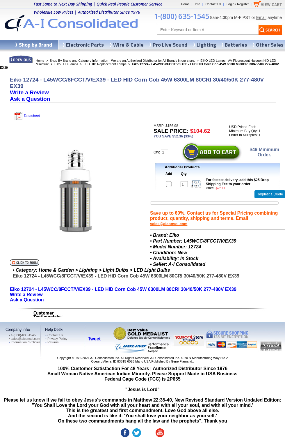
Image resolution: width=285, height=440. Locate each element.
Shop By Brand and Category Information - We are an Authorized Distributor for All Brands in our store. (122, 60)
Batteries (236, 45)
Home (185, 4)
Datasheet (27, 116)
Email (261, 17)
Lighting (206, 45)
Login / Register (238, 4)
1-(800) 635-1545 (181, 16)
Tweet (94, 338)
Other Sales (270, 45)
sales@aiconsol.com (168, 224)
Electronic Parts (85, 45)
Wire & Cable (128, 45)
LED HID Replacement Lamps (105, 64)
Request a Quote (269, 194)
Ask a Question (30, 99)
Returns (51, 342)
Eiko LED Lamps (66, 64)
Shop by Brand (35, 45)
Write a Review (29, 92)
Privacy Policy (56, 338)
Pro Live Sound (170, 45)
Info (197, 4)
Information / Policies (24, 342)
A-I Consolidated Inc (104, 358)
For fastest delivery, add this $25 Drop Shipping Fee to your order (237, 182)
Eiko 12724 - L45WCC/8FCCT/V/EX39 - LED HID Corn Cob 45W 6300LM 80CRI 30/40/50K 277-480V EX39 (123, 289)
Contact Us (213, 4)
